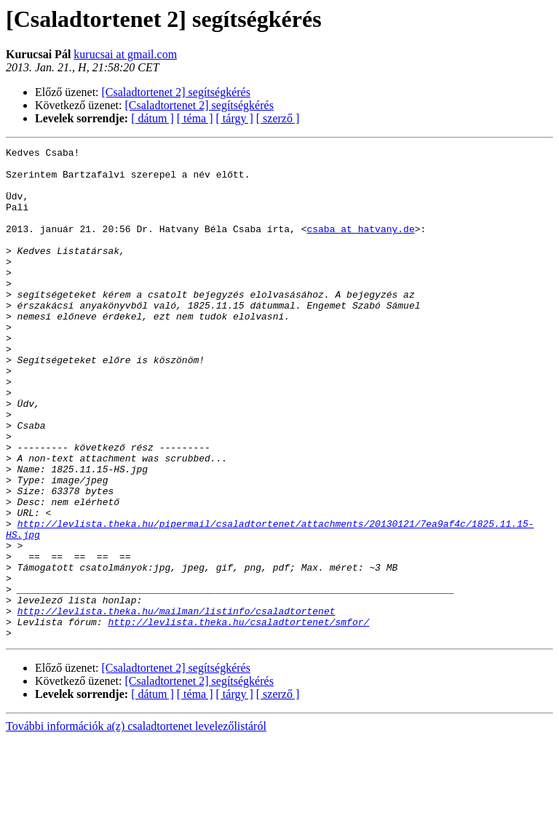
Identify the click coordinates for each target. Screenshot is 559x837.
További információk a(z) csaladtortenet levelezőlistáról (136, 824)
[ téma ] (195, 118)
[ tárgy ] (234, 118)
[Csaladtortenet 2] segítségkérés (176, 92)
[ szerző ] (278, 118)
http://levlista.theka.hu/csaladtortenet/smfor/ (238, 717)
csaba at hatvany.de (360, 246)
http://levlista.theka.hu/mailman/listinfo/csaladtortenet (176, 704)
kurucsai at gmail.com (125, 54)
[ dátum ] (152, 118)
